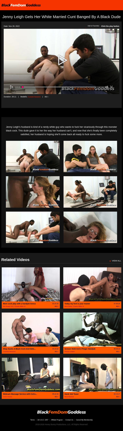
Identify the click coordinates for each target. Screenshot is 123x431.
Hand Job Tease (72, 394)
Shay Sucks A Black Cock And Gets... (19, 349)
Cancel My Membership (87, 420)
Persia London (70, 352)
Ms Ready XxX (8, 306)
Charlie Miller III (19, 306)
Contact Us (70, 420)
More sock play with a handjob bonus (19, 304)
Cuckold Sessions (35, 97)
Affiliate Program (56, 420)
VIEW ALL (115, 260)
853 (49, 97)
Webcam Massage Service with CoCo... (20, 394)
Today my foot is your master (77, 304)
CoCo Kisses (7, 397)
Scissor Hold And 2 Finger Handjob (80, 349)
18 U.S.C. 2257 (40, 420)
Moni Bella (68, 306)
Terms (28, 420)
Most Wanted (69, 397)
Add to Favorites (91, 26)
